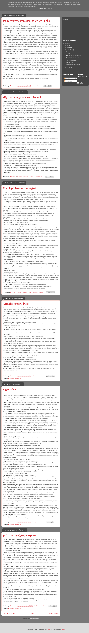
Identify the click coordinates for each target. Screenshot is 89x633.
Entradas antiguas (53, 613)
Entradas (67, 78)
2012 (66, 43)
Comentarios (68, 81)
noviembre (69, 49)
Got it (50, 9)
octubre (69, 67)
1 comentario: (36, 86)
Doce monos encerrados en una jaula (26, 21)
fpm (49, 629)
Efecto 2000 (11, 390)
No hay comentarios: (38, 292)
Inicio (32, 613)
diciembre (69, 47)
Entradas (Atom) (34, 618)
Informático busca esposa (19, 535)
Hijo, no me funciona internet (22, 97)
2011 (66, 45)
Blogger (63, 629)
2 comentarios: (38, 176)
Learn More (42, 9)
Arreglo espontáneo (16, 304)
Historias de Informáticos (14, 378)
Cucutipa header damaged (19, 188)
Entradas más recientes (10, 613)
